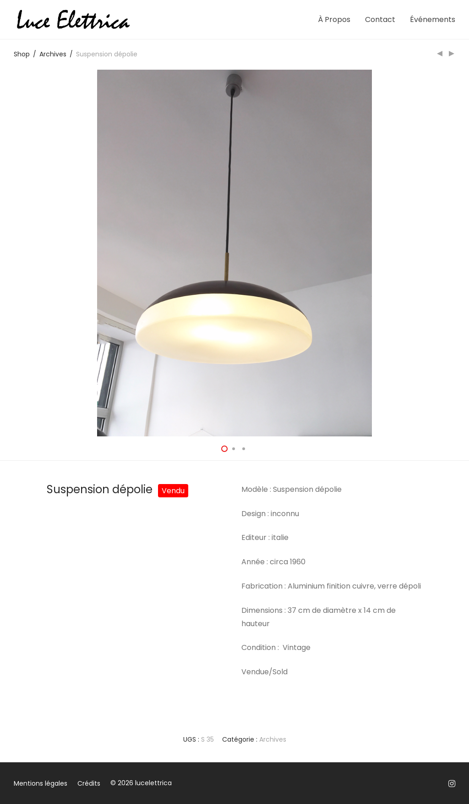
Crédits (88, 783)
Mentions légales (40, 783)
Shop (22, 54)
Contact (380, 19)
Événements (432, 19)
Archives (52, 54)
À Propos (334, 19)
